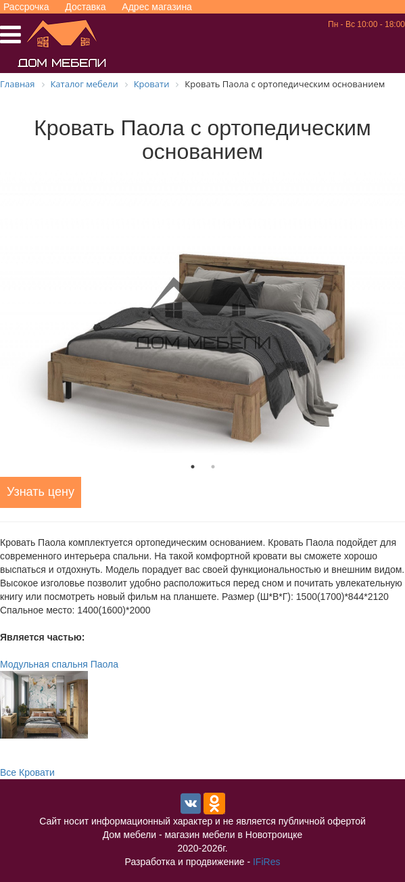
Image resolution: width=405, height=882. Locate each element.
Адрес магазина (157, 6)
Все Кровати (27, 772)
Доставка (85, 6)
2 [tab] (213, 466)
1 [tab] (192, 466)
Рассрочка (26, 6)
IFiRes (266, 861)
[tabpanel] (202, 313)
